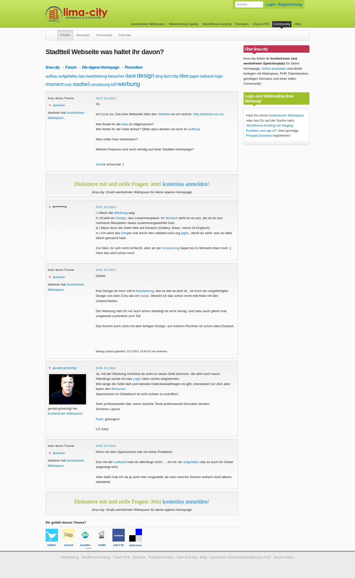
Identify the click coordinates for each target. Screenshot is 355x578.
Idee (125, 124)
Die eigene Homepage (100, 67)
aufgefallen (68, 76)
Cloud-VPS (261, 24)
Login (271, 4)
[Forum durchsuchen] (249, 4)
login (219, 76)
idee (184, 76)
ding (159, 76)
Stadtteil (164, 114)
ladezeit (207, 76)
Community (281, 24)
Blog (203, 557)
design (145, 75)
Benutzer (83, 35)
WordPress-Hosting (216, 24)
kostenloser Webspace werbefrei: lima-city (95, 14)
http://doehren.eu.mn (208, 114)
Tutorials (124, 35)
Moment (171, 218)
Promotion (134, 67)
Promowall (104, 35)
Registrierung (290, 4)
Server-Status (284, 557)
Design (121, 218)
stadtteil (81, 84)
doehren (59, 105)
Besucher (118, 389)
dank (130, 76)
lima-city (53, 67)
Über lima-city (187, 557)
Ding (124, 233)
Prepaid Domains (259, 135)
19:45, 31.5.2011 (106, 368)
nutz (68, 84)
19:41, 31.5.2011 (106, 269)
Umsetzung (170, 248)
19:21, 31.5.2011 (106, 207)
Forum (65, 35)
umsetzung (100, 84)
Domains (242, 24)
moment (54, 84)
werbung (128, 83)
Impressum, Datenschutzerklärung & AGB (240, 557)
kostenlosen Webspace (65, 413)
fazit (167, 76)
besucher (116, 76)
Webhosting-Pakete (183, 24)
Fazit (99, 419)
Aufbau (193, 129)
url (113, 84)
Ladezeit (120, 462)
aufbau (52, 76)
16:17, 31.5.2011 (106, 98)
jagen (194, 76)
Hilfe (297, 24)
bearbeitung (96, 76)
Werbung (121, 213)
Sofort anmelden (274, 68)
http (175, 76)
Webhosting (70, 557)
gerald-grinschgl (65, 368)
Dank (100, 164)
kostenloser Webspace (148, 24)
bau (82, 76)
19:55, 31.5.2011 (106, 445)
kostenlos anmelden (185, 184)
